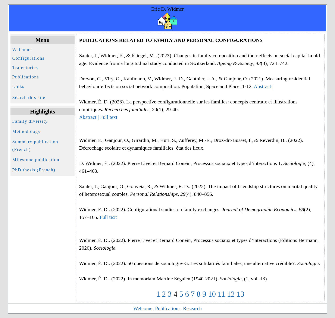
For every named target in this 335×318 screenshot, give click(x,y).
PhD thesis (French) (33, 169)
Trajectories (25, 67)
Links (18, 86)
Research (192, 308)
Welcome (22, 49)
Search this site (28, 97)
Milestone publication (35, 159)
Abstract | (263, 86)
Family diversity (30, 121)
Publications (25, 77)
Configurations (28, 58)
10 (212, 294)
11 (221, 294)
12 (231, 294)
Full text (108, 117)
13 (240, 294)
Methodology (26, 131)
